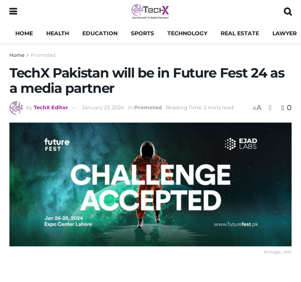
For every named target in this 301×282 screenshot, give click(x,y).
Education (100, 33)
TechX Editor (51, 107)
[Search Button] (288, 12)
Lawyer (284, 33)
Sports (142, 33)
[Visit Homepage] (150, 12)
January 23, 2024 (103, 107)
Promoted (43, 55)
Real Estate (240, 33)
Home (24, 33)
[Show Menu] (13, 12)
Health (57, 33)
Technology (187, 33)
